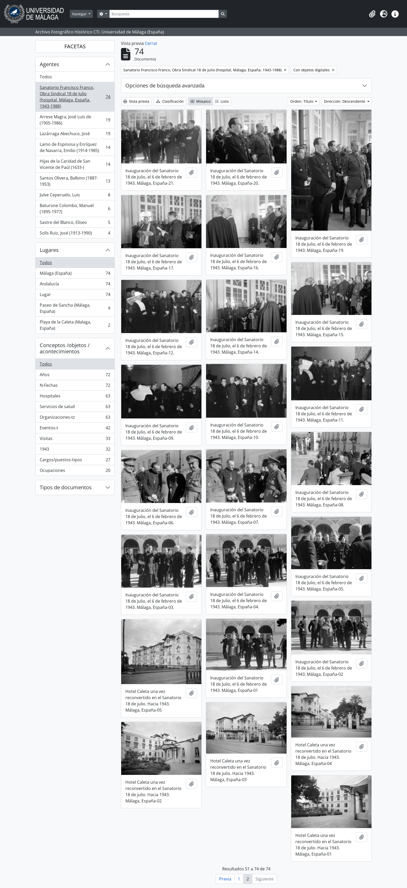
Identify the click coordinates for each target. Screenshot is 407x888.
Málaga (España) (74, 274)
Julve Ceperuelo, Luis (74, 196)
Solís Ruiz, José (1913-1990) (74, 234)
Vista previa (136, 101)
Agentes (49, 64)
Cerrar (151, 43)
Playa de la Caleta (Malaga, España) (74, 325)
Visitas (74, 439)
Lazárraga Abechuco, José (74, 134)
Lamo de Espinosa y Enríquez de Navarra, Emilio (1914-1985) (74, 147)
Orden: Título (302, 101)
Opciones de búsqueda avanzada (165, 85)
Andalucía (74, 285)
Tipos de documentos (66, 487)
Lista (222, 101)
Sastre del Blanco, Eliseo (74, 223)
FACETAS (75, 46)
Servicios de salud (74, 407)
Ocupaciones (74, 471)
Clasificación (170, 101)
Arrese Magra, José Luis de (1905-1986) (74, 120)
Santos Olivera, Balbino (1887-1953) (74, 181)
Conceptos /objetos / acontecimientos (65, 348)
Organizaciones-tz (74, 418)
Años (74, 375)
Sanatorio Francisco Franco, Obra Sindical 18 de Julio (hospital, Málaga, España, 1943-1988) (74, 97)
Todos (46, 77)
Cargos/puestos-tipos (74, 461)
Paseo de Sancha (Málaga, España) (74, 308)
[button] (372, 14)
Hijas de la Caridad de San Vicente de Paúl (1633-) (74, 164)
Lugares (49, 249)
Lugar (74, 295)
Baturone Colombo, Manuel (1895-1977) (74, 209)
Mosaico (201, 101)
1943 (74, 450)
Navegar (80, 13)
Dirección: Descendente (345, 101)
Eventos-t (74, 429)
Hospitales (74, 397)
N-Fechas (74, 386)
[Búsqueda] (164, 14)
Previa (225, 879)
